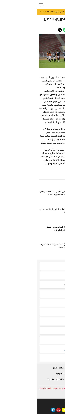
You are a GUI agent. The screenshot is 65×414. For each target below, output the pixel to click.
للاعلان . (51, 401)
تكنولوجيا (23, 373)
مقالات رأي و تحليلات (18, 379)
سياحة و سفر (21, 367)
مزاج (44, 376)
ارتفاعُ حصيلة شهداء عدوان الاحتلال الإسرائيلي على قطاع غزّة (23, 228)
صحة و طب (41, 380)
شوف (43, 367)
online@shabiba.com (55, 395)
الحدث (59, 372)
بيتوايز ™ (31, 405)
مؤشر (59, 376)
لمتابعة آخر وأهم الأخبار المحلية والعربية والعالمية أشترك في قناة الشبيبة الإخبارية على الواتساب (32, 388)
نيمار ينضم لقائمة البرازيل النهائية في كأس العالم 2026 (19, 210)
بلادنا (60, 367)
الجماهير (59, 25)
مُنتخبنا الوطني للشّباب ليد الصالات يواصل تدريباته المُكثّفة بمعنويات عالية (20, 192)
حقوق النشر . (30, 401)
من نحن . (60, 401)
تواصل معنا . (41, 401)
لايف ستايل (41, 372)
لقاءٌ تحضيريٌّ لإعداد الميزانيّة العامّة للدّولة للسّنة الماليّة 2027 (20, 246)
